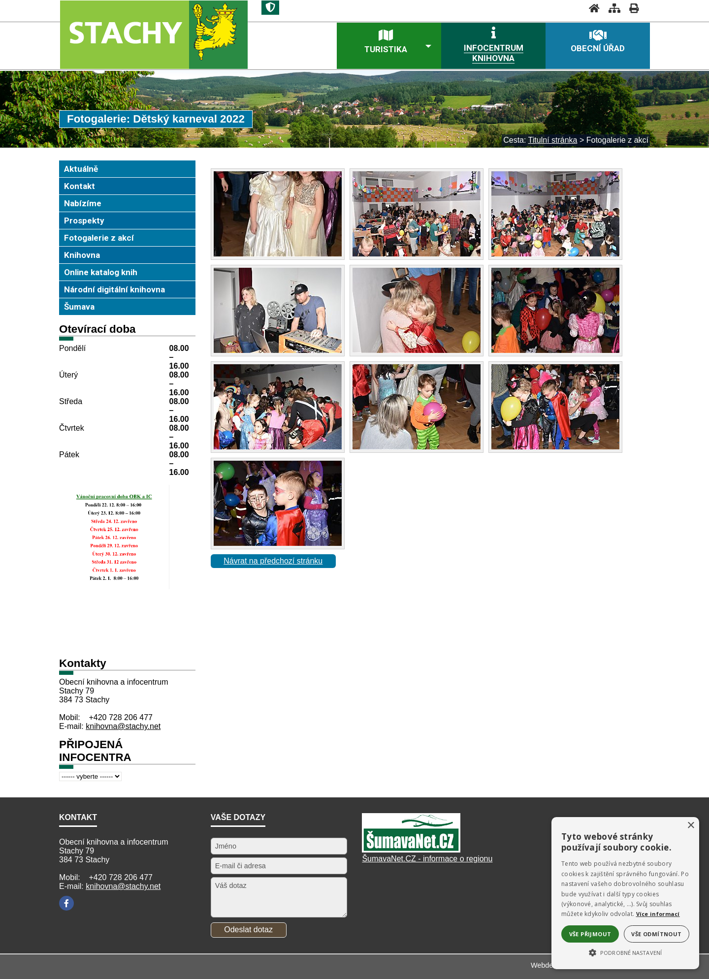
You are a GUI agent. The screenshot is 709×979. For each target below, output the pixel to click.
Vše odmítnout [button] (656, 934)
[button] (625, 951)
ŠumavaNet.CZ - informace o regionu (427, 858)
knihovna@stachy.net (123, 726)
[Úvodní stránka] (591, 8)
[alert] (625, 893)
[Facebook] (66, 903)
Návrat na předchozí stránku (273, 561)
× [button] (690, 825)
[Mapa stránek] (611, 8)
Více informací (658, 913)
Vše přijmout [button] (590, 934)
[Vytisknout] (631, 8)
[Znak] (270, 7)
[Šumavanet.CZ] (411, 850)
